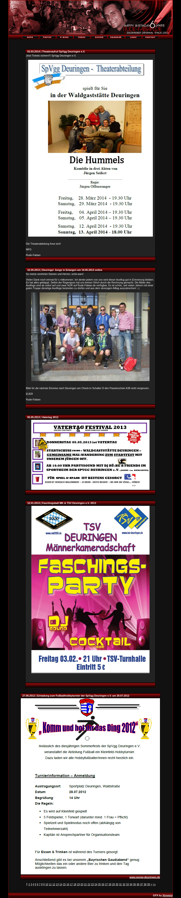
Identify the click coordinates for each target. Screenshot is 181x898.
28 (110, 884)
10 (46, 884)
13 (57, 884)
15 (64, 884)
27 (106, 884)
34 (131, 884)
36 (138, 884)
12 (53, 884)
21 (85, 884)
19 (78, 884)
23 (92, 884)
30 (116, 884)
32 (124, 884)
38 (145, 884)
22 (89, 884)
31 (120, 884)
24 (95, 884)
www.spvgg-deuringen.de (144, 877)
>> (154, 884)
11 (50, 884)
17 (71, 884)
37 (141, 884)
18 (74, 884)
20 (81, 884)
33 (127, 884)
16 (67, 884)
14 (60, 884)
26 (103, 884)
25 (99, 884)
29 (113, 884)
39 (148, 884)
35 (134, 884)
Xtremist (168, 895)
